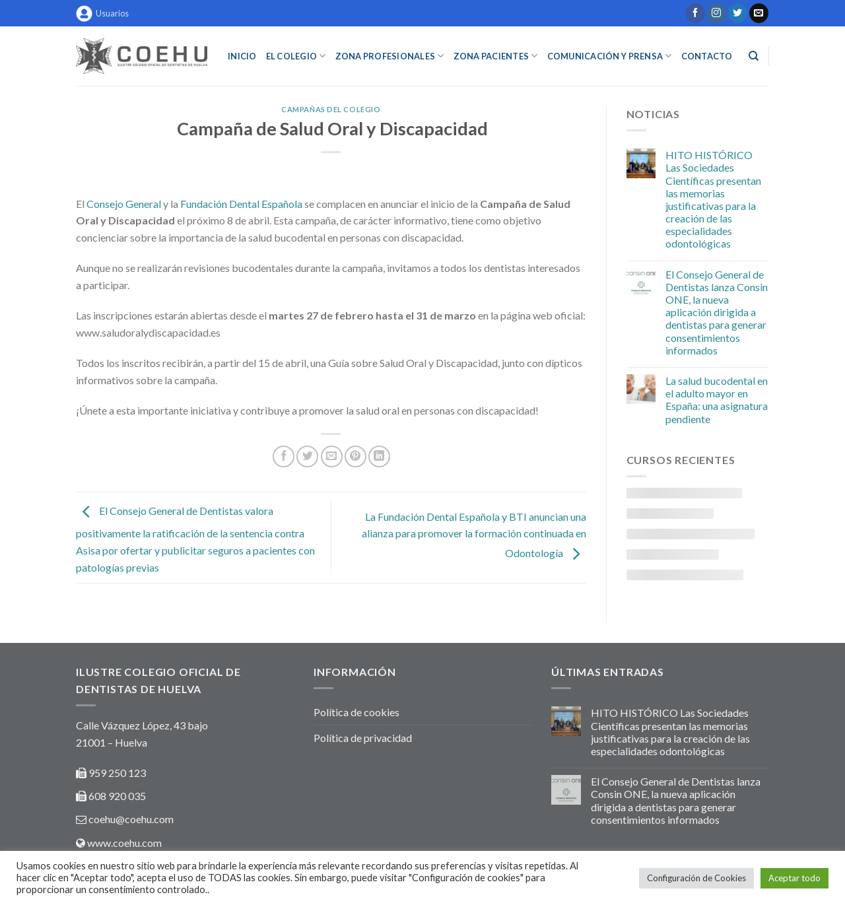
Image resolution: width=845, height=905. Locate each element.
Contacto (707, 56)
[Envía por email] (332, 456)
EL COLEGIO (296, 56)
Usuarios (102, 13)
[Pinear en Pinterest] (355, 456)
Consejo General (123, 203)
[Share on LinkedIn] (379, 456)
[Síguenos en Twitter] (737, 13)
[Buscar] (754, 56)
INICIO (242, 56)
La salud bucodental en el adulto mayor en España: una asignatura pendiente (716, 399)
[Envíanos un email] (758, 13)
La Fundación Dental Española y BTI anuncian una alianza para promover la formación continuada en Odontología (474, 534)
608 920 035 (116, 795)
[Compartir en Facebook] (283, 456)
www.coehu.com (124, 842)
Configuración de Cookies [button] (696, 878)
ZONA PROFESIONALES (389, 56)
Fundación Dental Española (241, 203)
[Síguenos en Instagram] (716, 13)
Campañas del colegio (330, 109)
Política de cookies (356, 712)
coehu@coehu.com (131, 819)
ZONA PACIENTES (496, 56)
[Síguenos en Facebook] (695, 13)
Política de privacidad (363, 737)
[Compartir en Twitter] (307, 456)
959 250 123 (117, 772)
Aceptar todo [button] (794, 878)
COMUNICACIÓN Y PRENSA (609, 56)
